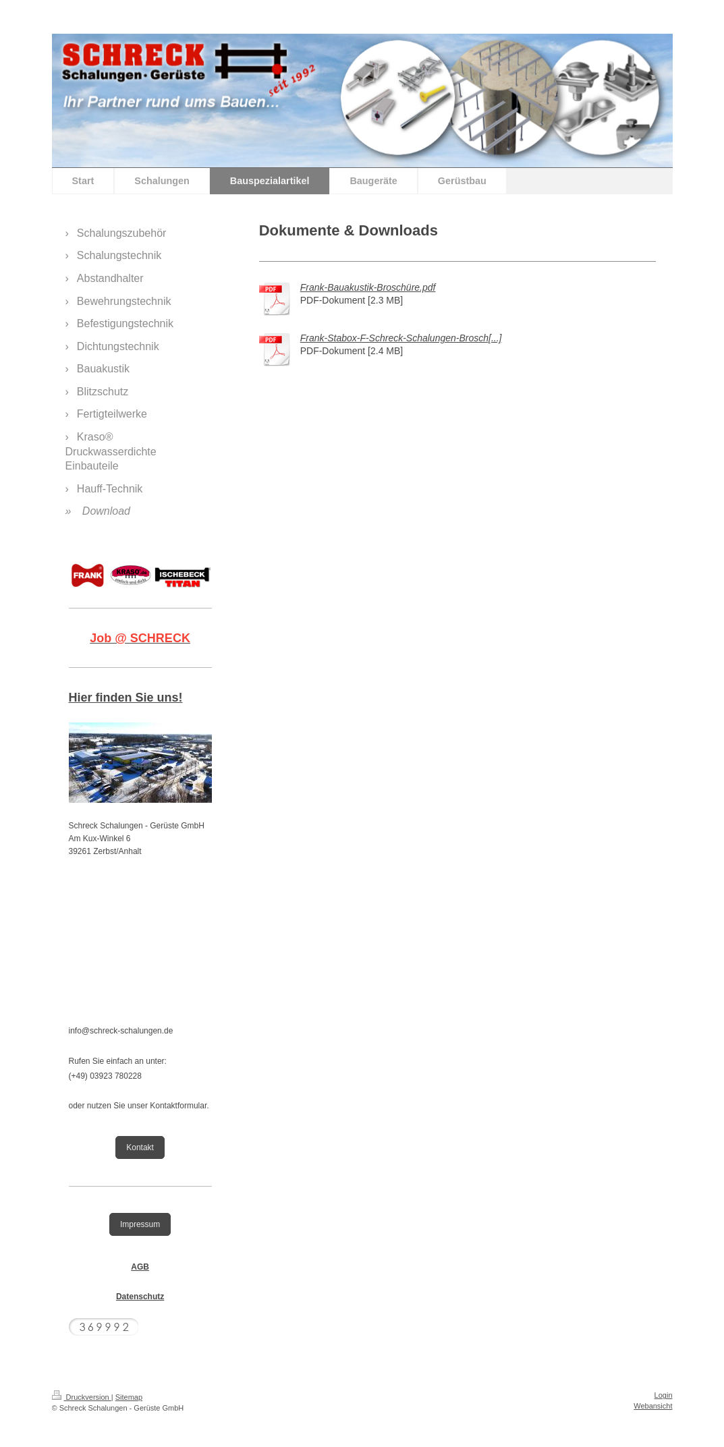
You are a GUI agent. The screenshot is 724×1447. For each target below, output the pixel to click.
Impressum (140, 1224)
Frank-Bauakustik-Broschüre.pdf (368, 287)
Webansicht (653, 1406)
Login (664, 1395)
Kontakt (140, 1147)
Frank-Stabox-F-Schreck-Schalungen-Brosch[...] (401, 338)
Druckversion (81, 1397)
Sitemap (128, 1397)
